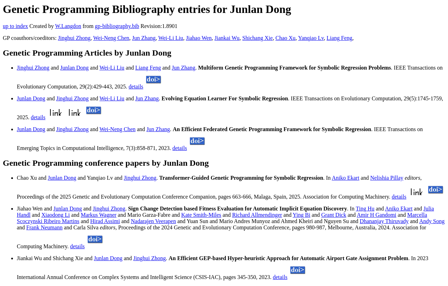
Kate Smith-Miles (201, 215)
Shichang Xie (257, 38)
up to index (15, 26)
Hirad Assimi (105, 221)
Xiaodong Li (55, 215)
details (136, 87)
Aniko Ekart (345, 178)
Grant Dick (333, 215)
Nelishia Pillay (387, 178)
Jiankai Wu (227, 38)
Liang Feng (339, 38)
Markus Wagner (99, 215)
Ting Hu (365, 209)
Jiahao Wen (199, 38)
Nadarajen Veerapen (153, 221)
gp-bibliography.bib (117, 26)
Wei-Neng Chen (111, 38)
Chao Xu (285, 38)
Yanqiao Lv (311, 38)
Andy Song (431, 221)
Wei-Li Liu (170, 38)
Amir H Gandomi (376, 215)
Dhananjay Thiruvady (384, 221)
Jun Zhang (143, 38)
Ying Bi (301, 215)
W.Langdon (68, 26)
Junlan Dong (74, 68)
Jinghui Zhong (74, 38)
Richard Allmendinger (257, 215)
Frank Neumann (44, 227)
